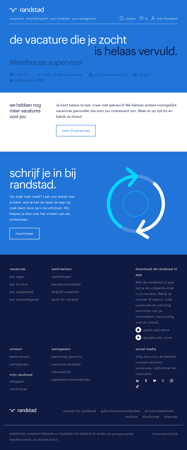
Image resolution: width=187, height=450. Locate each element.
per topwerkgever (24, 299)
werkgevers (19, 364)
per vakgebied (21, 292)
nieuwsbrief (61, 372)
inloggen (17, 381)
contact (16, 349)
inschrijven (24, 233)
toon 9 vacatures (76, 130)
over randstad (60, 18)
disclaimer (150, 416)
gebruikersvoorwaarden (120, 411)
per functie (18, 284)
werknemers (62, 269)
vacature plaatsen (66, 364)
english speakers (65, 292)
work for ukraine (65, 299)
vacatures (17, 18)
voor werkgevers (84, 18)
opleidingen (61, 276)
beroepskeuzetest (66, 284)
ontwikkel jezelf (37, 18)
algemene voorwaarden (71, 379)
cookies (131, 416)
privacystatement (159, 411)
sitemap (170, 416)
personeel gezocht (67, 356)
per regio (17, 276)
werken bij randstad (79, 411)
